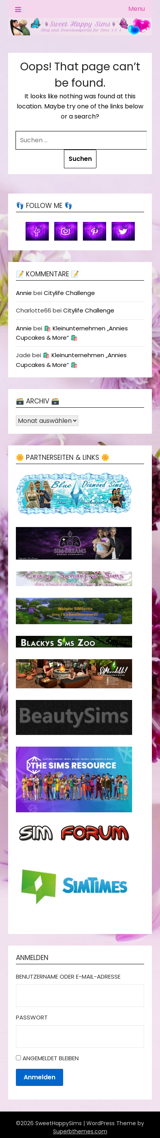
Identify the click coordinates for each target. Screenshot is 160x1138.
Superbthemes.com (80, 1131)
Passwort (32, 1017)
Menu (136, 8)
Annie (24, 293)
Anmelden (39, 1077)
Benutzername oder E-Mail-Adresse (68, 976)
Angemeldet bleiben (50, 1058)
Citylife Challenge (69, 293)
